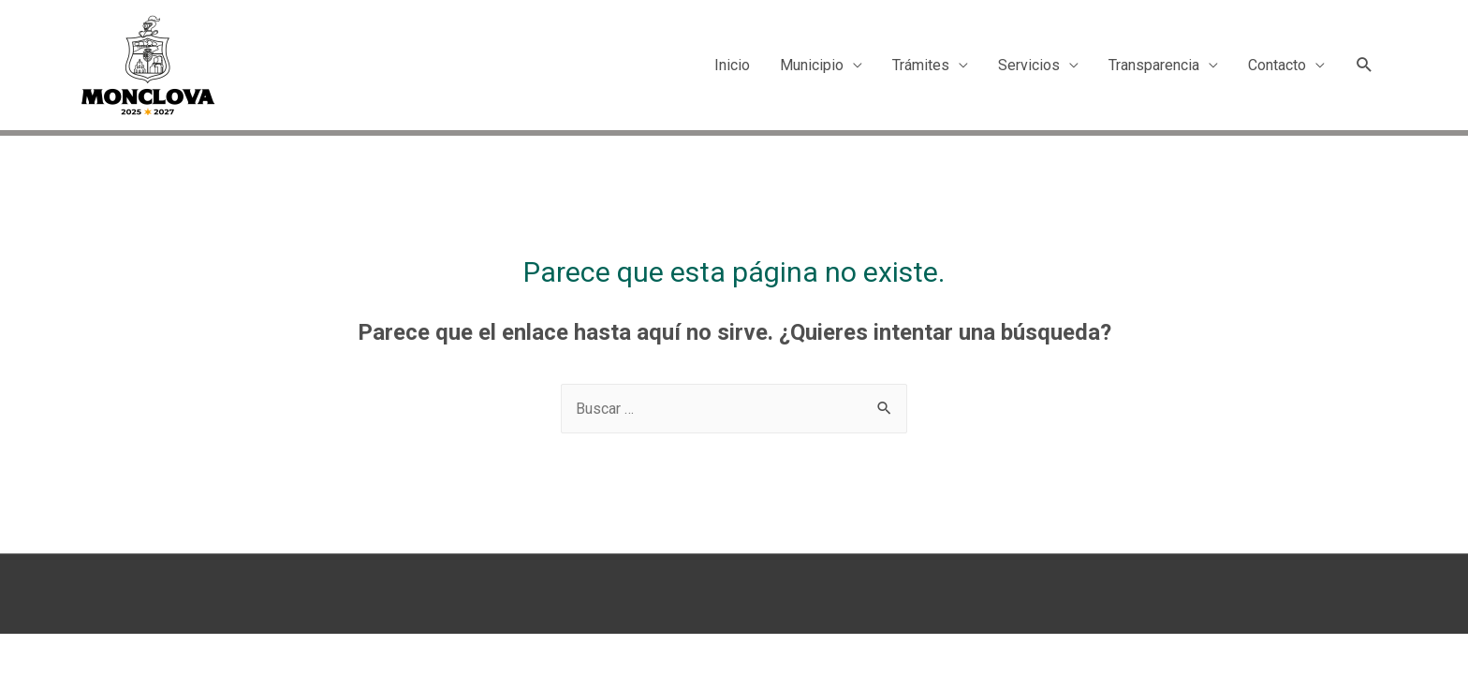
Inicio (732, 65)
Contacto (1277, 65)
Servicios (1029, 65)
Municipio (812, 65)
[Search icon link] (1364, 65)
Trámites (920, 65)
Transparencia (1153, 65)
